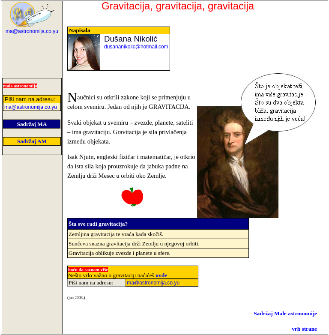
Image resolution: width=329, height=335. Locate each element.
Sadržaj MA (32, 124)
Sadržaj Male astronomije (285, 313)
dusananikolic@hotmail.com (136, 47)
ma (32, 31)
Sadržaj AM (32, 141)
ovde (161, 275)
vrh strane (304, 329)
